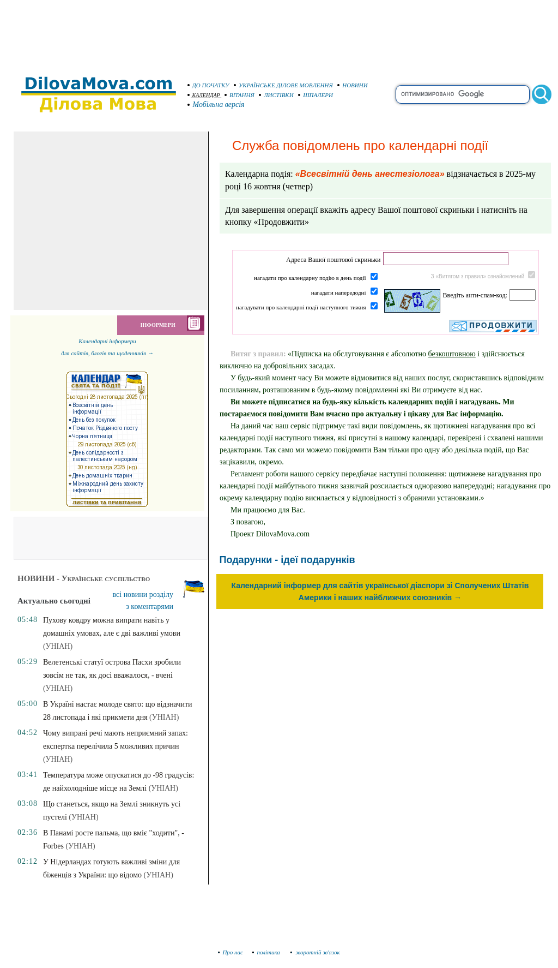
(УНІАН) (57, 646)
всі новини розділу (143, 594)
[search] (463, 94)
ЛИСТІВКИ (276, 95)
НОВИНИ (352, 85)
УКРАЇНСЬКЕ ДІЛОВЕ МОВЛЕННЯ (283, 85)
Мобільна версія (216, 104)
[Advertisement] (279, 32)
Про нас (231, 952)
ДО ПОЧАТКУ (208, 85)
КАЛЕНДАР (203, 95)
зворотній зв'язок (315, 952)
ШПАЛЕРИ (315, 95)
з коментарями (149, 606)
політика (267, 952)
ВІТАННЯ (239, 95)
